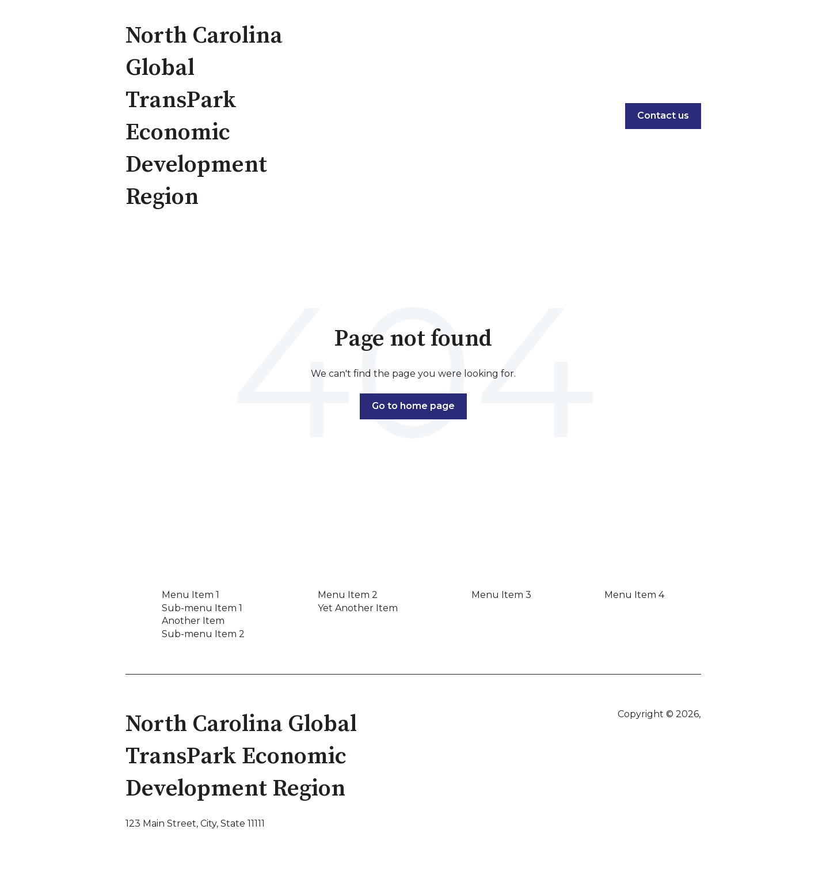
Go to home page (413, 405)
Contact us (663, 115)
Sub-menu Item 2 (203, 633)
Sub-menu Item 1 (202, 608)
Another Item (193, 620)
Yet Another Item (358, 608)
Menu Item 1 (190, 594)
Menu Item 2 (348, 594)
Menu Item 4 (634, 594)
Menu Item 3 (501, 594)
